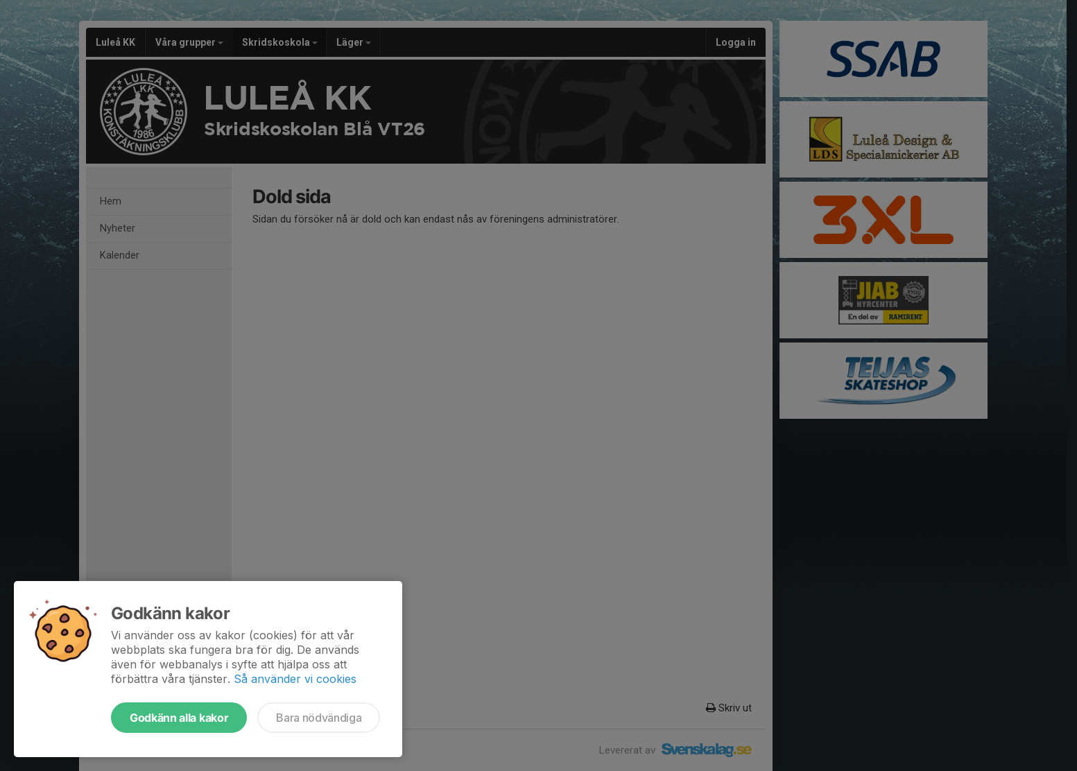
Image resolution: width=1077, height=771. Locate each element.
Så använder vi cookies (295, 679)
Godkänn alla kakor (179, 718)
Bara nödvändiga (318, 718)
